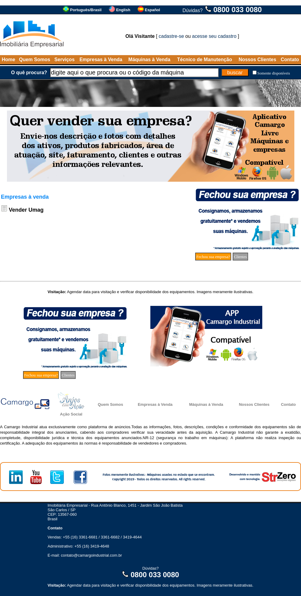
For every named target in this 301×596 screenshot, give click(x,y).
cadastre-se (171, 36)
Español (152, 10)
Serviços (64, 59)
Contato (290, 59)
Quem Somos (34, 59)
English (123, 10)
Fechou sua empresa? (213, 256)
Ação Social (71, 414)
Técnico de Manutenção (204, 59)
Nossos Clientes (257, 59)
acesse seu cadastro (214, 36)
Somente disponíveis (273, 73)
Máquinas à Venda (149, 59)
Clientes (240, 256)
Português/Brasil (86, 10)
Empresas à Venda (101, 59)
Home (8, 59)
